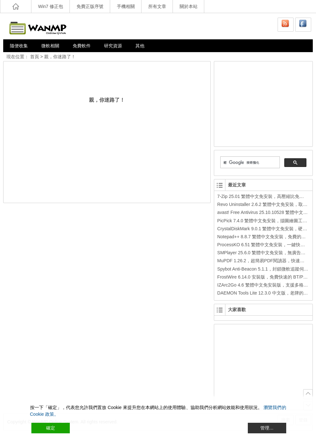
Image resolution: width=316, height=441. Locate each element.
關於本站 (189, 6)
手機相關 (126, 6)
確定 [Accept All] (50, 427)
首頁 (34, 56)
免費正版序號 (90, 6)
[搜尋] (249, 162)
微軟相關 (50, 45)
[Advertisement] (264, 103)
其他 (139, 45)
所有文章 (157, 6)
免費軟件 (82, 45)
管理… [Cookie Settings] (267, 427)
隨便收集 (19, 45)
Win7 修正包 (50, 6)
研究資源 (113, 45)
